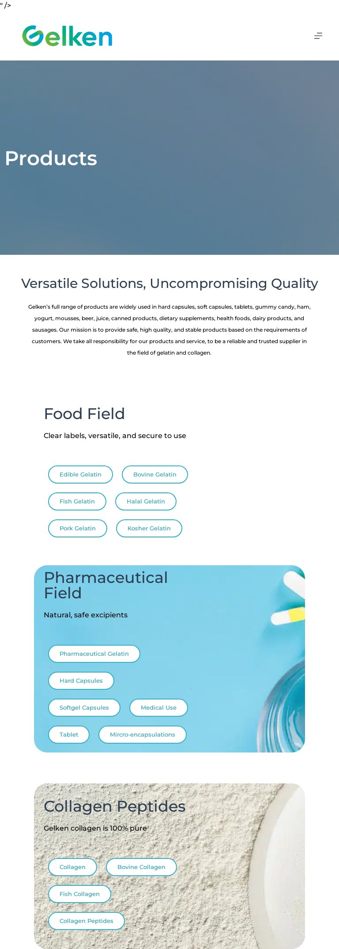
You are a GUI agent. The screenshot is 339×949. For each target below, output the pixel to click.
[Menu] (318, 36)
